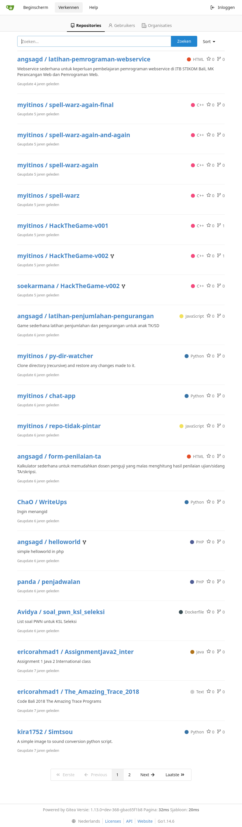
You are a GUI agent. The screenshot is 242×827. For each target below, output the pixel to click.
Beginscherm (35, 7)
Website (145, 821)
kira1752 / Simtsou (45, 732)
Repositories (85, 25)
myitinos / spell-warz (48, 195)
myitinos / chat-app (46, 396)
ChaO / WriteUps (42, 502)
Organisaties (157, 25)
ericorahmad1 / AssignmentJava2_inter (75, 652)
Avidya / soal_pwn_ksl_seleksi (61, 612)
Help (93, 7)
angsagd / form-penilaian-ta (59, 456)
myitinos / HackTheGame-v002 (63, 256)
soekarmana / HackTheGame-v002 (69, 286)
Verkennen (69, 7)
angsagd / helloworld (49, 542)
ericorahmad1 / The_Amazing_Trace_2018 (78, 692)
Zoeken (184, 41)
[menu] (211, 41)
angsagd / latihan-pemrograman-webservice (83, 59)
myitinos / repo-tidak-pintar (59, 426)
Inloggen (222, 7)
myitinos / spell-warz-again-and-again (73, 135)
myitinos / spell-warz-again (57, 165)
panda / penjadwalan (48, 582)
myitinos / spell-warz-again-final (65, 105)
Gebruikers (121, 25)
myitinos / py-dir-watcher (55, 356)
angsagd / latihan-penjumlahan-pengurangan (85, 316)
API (129, 821)
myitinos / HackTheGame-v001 (62, 226)
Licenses (113, 821)
